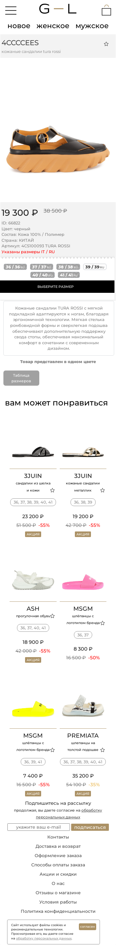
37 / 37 (41, 266)
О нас (58, 883)
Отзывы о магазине (58, 892)
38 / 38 (68, 266)
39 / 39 (94, 266)
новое (18, 25)
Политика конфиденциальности (58, 911)
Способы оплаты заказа (58, 865)
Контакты (58, 837)
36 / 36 (15, 266)
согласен (87, 927)
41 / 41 (69, 274)
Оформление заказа (58, 855)
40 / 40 (42, 274)
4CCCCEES (20, 42)
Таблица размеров (21, 378)
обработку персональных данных (43, 938)
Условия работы (58, 902)
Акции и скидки (58, 874)
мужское (92, 25)
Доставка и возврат (58, 846)
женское (53, 25)
